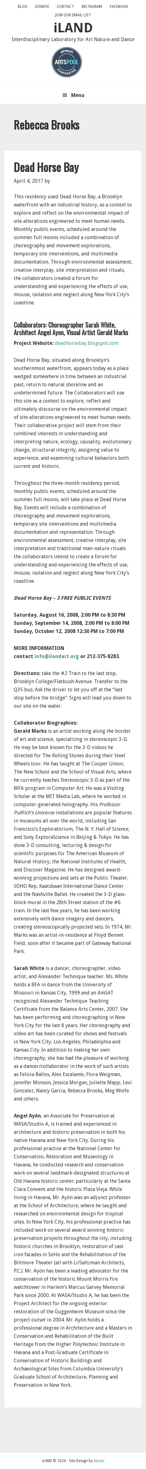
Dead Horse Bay (46, 166)
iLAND (73, 27)
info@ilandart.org (56, 656)
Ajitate (99, 1461)
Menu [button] (78, 95)
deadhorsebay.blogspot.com (86, 343)
